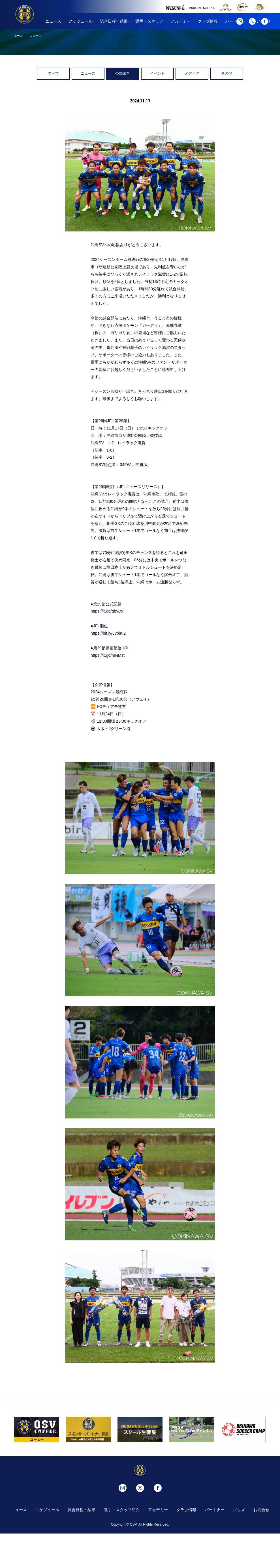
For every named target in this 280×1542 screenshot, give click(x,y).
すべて (53, 73)
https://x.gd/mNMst (108, 655)
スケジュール (81, 21)
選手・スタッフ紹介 (122, 1509)
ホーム (18, 35)
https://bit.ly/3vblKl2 (108, 633)
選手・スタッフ (149, 21)
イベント (157, 73)
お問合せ (261, 1509)
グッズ (239, 1509)
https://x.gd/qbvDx (107, 611)
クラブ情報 (208, 21)
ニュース (53, 21)
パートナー (215, 1509)
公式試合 (122, 73)
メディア (192, 73)
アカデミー (180, 21)
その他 (226, 73)
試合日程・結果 (114, 21)
